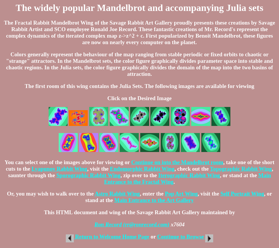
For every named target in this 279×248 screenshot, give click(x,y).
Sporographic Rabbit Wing (88, 175)
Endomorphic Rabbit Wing (142, 169)
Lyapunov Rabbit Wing (59, 169)
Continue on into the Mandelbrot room (177, 162)
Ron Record (108, 224)
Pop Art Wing (181, 194)
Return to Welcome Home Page (107, 236)
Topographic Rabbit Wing (241, 169)
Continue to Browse (185, 236)
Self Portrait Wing (242, 194)
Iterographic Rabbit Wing (189, 175)
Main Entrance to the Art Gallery (154, 200)
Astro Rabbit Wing (117, 194)
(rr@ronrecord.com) (146, 224)
